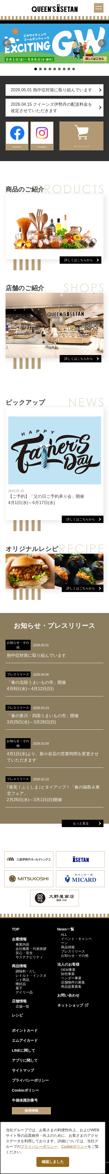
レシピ (17, 1015)
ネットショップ (70, 1005)
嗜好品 (21, 984)
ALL (64, 935)
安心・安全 (24, 953)
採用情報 (31, 1111)
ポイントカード (25, 1030)
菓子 (19, 988)
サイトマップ (23, 1070)
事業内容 (22, 944)
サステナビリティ (29, 957)
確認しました (53, 1162)
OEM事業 (68, 970)
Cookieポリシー (25, 1090)
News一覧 (65, 929)
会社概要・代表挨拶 (31, 949)
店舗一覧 (22, 1006)
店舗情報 (19, 1001)
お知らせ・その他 (74, 956)
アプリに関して (25, 1060)
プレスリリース (73, 951)
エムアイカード (25, 1040)
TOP (16, 929)
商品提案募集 (71, 986)
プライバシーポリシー (30, 1080)
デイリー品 (24, 992)
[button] (7, 43)
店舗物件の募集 (73, 982)
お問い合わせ (68, 995)
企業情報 (19, 939)
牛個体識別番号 (25, 1100)
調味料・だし (26, 971)
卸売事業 (68, 974)
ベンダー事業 (71, 978)
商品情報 (19, 966)
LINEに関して (23, 1050)
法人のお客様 (68, 964)
